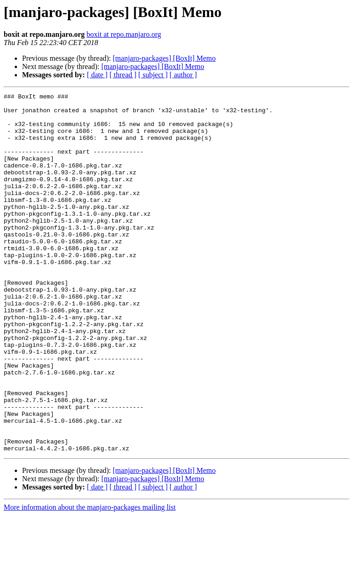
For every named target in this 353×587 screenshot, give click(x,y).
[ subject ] (153, 75)
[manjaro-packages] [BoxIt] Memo (164, 58)
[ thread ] (123, 75)
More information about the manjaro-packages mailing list (90, 579)
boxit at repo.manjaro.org (123, 34)
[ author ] (183, 75)
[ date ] (97, 75)
